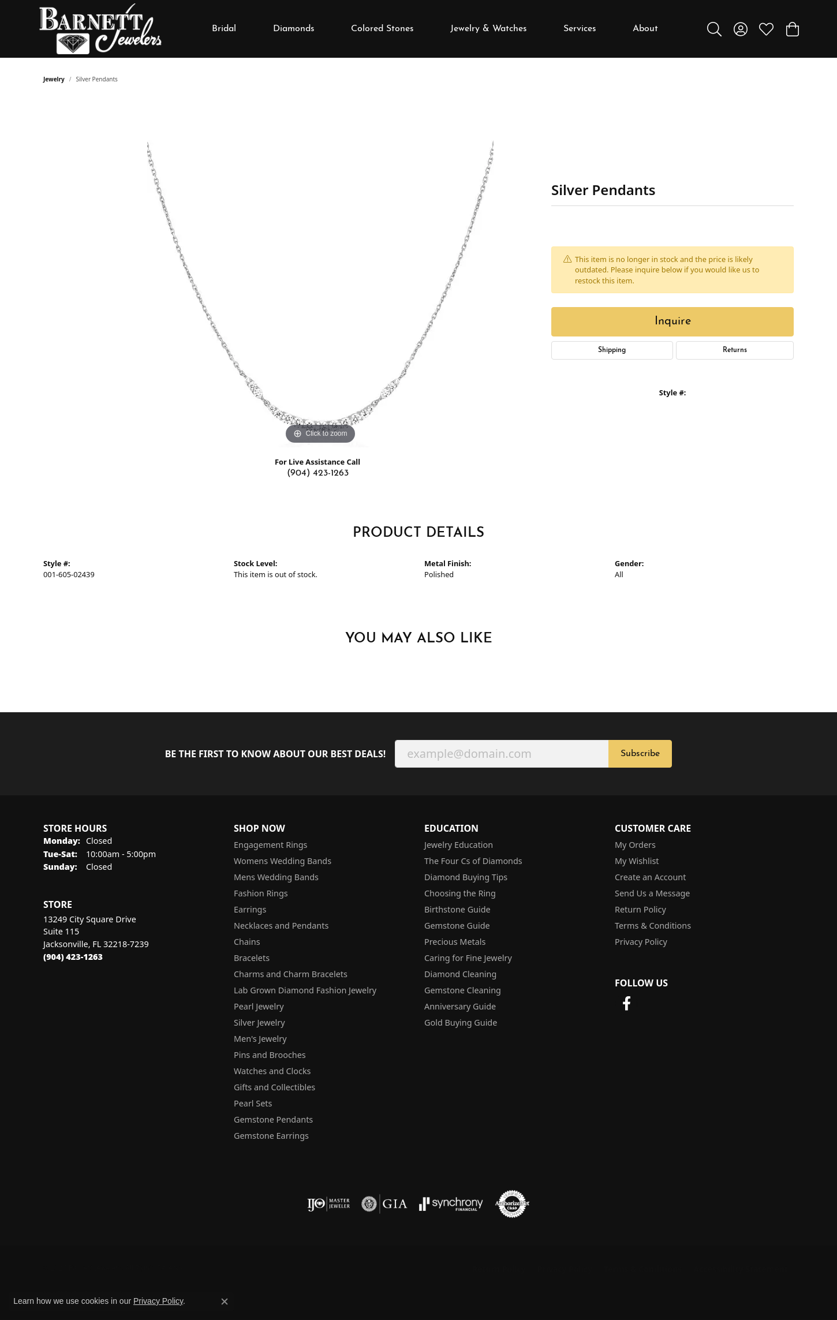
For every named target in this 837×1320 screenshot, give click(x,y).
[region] (320, 274)
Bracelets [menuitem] (252, 957)
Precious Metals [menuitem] (454, 941)
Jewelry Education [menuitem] (458, 844)
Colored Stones (382, 28)
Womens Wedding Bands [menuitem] (282, 860)
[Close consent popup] (224, 1301)
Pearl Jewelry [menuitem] (258, 1006)
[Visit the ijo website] (328, 1204)
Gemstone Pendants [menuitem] (273, 1119)
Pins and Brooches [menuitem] (270, 1054)
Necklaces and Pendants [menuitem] (281, 925)
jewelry (54, 79)
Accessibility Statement (740, 1268)
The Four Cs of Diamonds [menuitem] (473, 860)
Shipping (612, 350)
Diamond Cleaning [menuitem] (460, 974)
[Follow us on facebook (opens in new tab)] (626, 1003)
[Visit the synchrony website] (451, 1204)
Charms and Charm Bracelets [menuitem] (290, 974)
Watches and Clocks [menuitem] (272, 1070)
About (645, 28)
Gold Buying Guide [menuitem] (460, 1022)
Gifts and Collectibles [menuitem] (274, 1087)
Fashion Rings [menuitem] (261, 893)
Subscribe (640, 753)
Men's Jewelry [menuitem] (260, 1038)
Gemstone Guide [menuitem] (457, 925)
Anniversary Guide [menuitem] (460, 1006)
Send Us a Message (652, 893)
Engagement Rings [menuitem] (271, 844)
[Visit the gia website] (384, 1204)
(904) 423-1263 (318, 473)
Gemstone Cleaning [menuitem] (462, 990)
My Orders (635, 844)
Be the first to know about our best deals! (275, 754)
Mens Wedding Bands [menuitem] (276, 877)
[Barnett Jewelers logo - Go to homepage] (100, 29)
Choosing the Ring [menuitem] (460, 893)
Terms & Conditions (653, 925)
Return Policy (640, 909)
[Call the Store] (73, 956)
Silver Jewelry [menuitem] (259, 1022)
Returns (735, 350)
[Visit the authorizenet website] (512, 1204)
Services (579, 28)
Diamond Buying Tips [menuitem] (465, 877)
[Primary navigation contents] (435, 29)
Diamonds (294, 28)
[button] (714, 28)
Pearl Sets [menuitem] (253, 1103)
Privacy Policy (641, 941)
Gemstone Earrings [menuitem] (271, 1135)
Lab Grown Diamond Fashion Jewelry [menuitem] (305, 990)
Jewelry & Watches (488, 28)
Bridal (224, 28)
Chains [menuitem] (247, 941)
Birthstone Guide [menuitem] (457, 909)
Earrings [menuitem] (250, 909)
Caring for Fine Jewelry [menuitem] (468, 957)
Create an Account (650, 877)
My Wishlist (637, 860)
